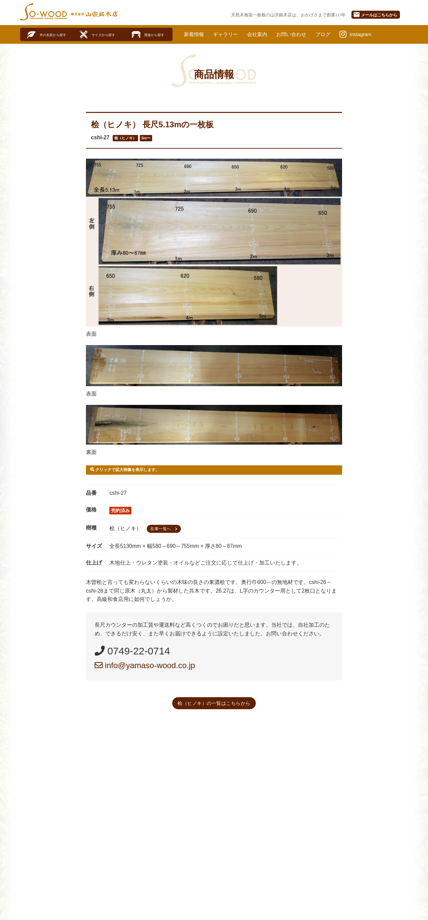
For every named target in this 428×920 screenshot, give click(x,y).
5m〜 (145, 138)
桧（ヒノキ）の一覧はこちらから (214, 703)
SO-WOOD (43, 11)
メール (375, 14)
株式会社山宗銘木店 (94, 14)
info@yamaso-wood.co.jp (145, 665)
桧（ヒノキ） (125, 138)
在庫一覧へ (164, 529)
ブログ (330, 34)
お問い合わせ (297, 34)
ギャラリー (228, 34)
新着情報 (194, 34)
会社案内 (261, 34)
